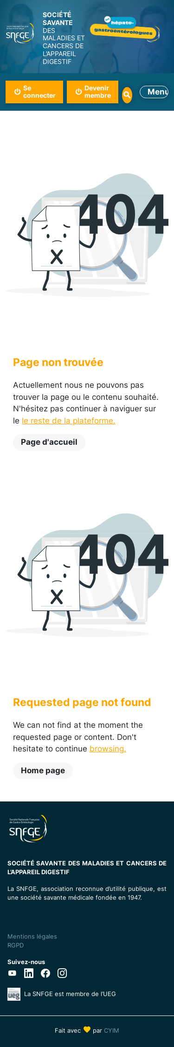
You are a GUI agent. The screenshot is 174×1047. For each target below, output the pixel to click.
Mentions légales (32, 936)
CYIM (111, 1030)
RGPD (15, 945)
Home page (43, 770)
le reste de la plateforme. (69, 420)
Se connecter (39, 92)
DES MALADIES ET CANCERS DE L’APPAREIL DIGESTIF (65, 38)
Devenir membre (97, 92)
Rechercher (127, 95)
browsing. (108, 748)
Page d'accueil (49, 442)
